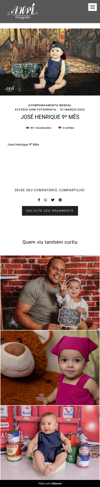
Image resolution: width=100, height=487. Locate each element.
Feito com (50, 483)
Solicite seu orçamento (50, 210)
